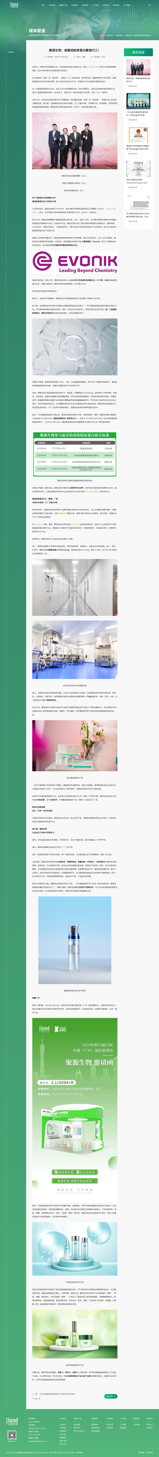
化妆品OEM (62, 513)
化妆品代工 (38, 524)
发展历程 (63, 1437)
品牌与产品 (63, 5)
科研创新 (85, 5)
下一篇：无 (36, 1398)
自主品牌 (77, 1424)
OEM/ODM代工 (79, 1431)
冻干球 (64, 847)
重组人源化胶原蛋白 (92, 491)
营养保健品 (95, 1431)
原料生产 (77, 1427)
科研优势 (109, 1427)
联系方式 (149, 1424)
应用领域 (74, 5)
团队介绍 (63, 1444)
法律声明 (149, 1452)
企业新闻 (10, 52)
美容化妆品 (95, 1427)
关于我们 (52, 5)
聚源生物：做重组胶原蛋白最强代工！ (139, 35)
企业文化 (63, 1434)
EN (150, 5)
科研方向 (109, 1424)
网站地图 (141, 1452)
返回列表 (110, 1396)
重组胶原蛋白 (94, 66)
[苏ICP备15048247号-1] (58, 1452)
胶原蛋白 (68, 77)
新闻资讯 (106, 5)
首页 (43, 5)
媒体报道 (119, 35)
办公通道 (127, 5)
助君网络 (79, 1452)
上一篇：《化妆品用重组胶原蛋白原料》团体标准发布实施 (53, 1394)
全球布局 (63, 1427)
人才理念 (123, 1424)
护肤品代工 (75, 524)
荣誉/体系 (63, 1440)
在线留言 (149, 1427)
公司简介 (63, 1424)
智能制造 (63, 1431)
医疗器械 (94, 1424)
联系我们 (116, 5)
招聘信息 (123, 1427)
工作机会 (95, 5)
